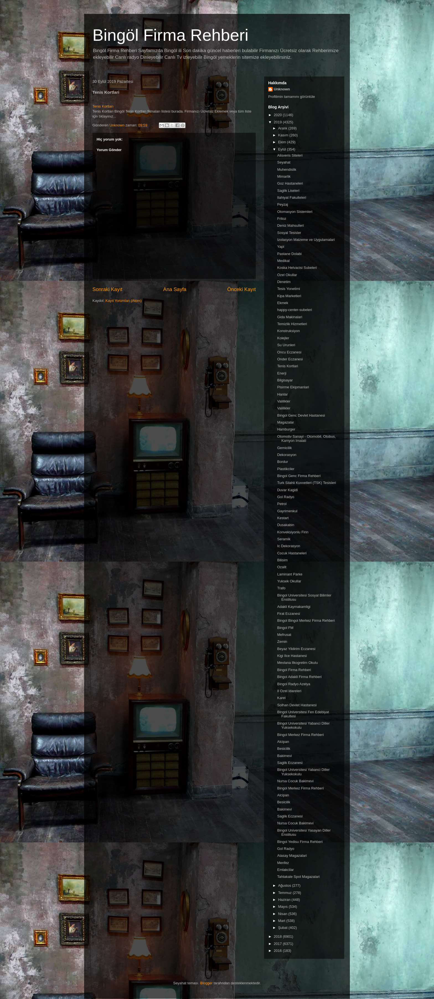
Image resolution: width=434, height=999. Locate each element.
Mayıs (283, 906)
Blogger (206, 983)
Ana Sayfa (175, 289)
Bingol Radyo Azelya (293, 684)
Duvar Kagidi (287, 490)
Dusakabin (285, 525)
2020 (278, 115)
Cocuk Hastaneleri (291, 553)
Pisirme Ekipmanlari (293, 387)
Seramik (283, 539)
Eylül (282, 149)
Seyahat (283, 162)
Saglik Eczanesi (290, 763)
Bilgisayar (285, 380)
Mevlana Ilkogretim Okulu (297, 663)
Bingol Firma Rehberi (294, 670)
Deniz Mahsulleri (290, 225)
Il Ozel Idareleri (289, 691)
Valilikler (283, 401)
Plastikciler (285, 469)
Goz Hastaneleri (290, 183)
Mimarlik (283, 176)
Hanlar (282, 394)
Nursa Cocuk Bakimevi (295, 781)
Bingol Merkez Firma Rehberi (300, 735)
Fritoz (281, 218)
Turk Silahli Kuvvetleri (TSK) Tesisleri (306, 483)
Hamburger (286, 429)
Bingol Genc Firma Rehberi (299, 476)
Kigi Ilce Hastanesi (292, 656)
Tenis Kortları (102, 106)
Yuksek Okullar (289, 581)
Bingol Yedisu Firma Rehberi (299, 842)
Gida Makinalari (289, 317)
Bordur (282, 462)
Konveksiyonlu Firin (292, 532)
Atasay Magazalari (292, 855)
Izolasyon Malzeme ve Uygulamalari (306, 240)
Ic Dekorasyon (288, 546)
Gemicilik (284, 448)
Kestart (282, 518)
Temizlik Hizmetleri (292, 324)
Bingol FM (285, 628)
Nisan (283, 914)
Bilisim (282, 560)
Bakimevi (284, 756)
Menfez (283, 863)
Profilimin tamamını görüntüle (291, 97)
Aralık (283, 128)
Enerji (281, 373)
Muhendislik (286, 169)
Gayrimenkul (287, 511)
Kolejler (283, 338)
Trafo (281, 588)
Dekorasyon (286, 455)
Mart (282, 921)
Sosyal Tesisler (289, 233)
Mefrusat (284, 635)
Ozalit (281, 567)
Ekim (282, 142)
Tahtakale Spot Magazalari (298, 877)
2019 (278, 122)
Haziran (284, 900)
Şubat (283, 928)
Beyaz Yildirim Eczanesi (296, 649)
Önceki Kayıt (241, 289)
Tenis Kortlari (287, 366)
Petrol (281, 504)
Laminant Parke (289, 574)
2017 (278, 944)
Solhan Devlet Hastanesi (296, 705)
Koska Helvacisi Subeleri (297, 268)
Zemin (282, 641)
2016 (278, 951)
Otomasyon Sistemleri (294, 212)
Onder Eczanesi (290, 359)
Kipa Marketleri (289, 296)
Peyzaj (282, 204)
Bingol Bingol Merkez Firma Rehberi (306, 620)
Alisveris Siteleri (290, 155)
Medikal (283, 261)
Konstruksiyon (288, 331)
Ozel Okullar (287, 275)
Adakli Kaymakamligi (293, 607)
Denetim (283, 282)
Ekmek (282, 303)
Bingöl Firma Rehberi (170, 35)
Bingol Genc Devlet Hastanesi (301, 415)
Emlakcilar (285, 870)
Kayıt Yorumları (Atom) (123, 301)
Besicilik (283, 748)
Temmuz (285, 893)
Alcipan (283, 742)
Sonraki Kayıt (107, 289)
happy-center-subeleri (294, 310)
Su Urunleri (286, 345)
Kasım (283, 135)
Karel (281, 698)
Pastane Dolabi (289, 254)
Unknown (282, 89)
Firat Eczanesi (288, 613)
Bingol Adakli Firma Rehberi (299, 677)
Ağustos (285, 885)
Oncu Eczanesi (289, 352)
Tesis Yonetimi (288, 289)
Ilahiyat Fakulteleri (291, 197)
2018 (278, 936)
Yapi (280, 246)
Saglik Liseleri (288, 190)
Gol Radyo (285, 497)
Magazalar (285, 422)
